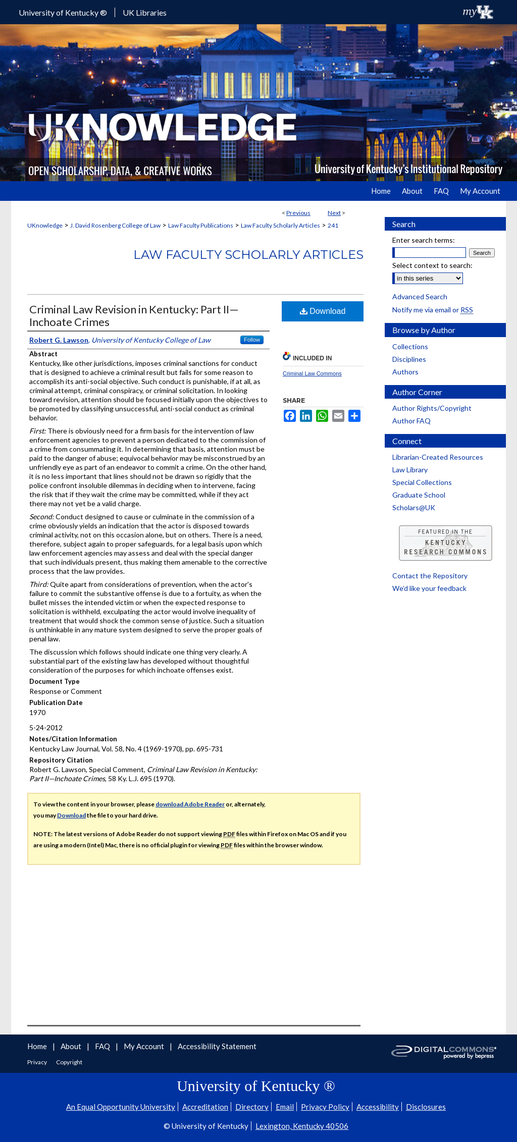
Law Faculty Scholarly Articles (280, 225)
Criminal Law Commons (312, 373)
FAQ (103, 1046)
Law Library (410, 469)
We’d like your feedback (429, 588)
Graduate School (418, 495)
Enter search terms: (423, 240)
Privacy (37, 1062)
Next (334, 212)
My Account (145, 1046)
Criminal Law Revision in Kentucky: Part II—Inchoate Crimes (134, 315)
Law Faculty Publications (200, 225)
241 (333, 225)
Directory (252, 1106)
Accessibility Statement (217, 1046)
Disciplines (409, 359)
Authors (405, 371)
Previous (298, 212)
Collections (410, 346)
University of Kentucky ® (63, 12)
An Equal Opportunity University (120, 1106)
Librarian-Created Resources (437, 457)
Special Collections (422, 482)
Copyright (69, 1062)
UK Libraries (145, 12)
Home (37, 1046)
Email (285, 1106)
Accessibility (377, 1106)
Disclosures (426, 1106)
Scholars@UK (413, 507)
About (72, 1046)
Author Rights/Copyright (432, 408)
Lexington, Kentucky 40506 (301, 1125)
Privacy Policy (325, 1106)
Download (323, 311)
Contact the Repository (430, 575)
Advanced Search (419, 296)
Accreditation (205, 1106)
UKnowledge (45, 225)
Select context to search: (432, 265)
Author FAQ (411, 420)
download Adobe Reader (190, 804)
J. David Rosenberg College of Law (115, 225)
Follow (252, 340)
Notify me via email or (432, 309)
